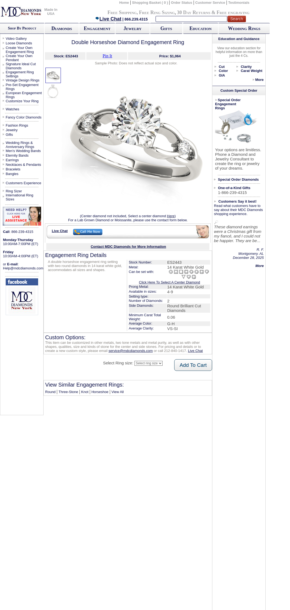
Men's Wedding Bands (23, 151)
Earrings (12, 160)
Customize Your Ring (22, 101)
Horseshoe (99, 392)
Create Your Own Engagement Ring (20, 50)
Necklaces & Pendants (23, 165)
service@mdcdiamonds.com (130, 351)
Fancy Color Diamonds (23, 117)
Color (223, 71)
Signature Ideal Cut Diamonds (21, 66)
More (259, 80)
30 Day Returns (193, 12)
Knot (84, 392)
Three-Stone (68, 392)
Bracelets (13, 169)
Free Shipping (122, 12)
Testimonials (239, 3)
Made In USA (50, 12)
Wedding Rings (244, 28)
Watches (12, 109)
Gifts (166, 28)
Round (50, 392)
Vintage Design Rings (22, 80)
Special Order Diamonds (238, 179)
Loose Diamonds (19, 43)
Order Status (181, 3)
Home (124, 3)
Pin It (107, 56)
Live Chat (108, 19)
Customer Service (210, 3)
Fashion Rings (17, 125)
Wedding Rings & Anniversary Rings (20, 145)
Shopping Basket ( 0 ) (150, 3)
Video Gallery (16, 39)
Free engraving (233, 12)
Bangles (12, 174)
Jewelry (132, 28)
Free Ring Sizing (157, 12)
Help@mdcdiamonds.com (23, 268)
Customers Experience (23, 183)
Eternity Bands (17, 155)
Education (200, 28)
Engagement (97, 28)
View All (117, 392)
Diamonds (61, 28)
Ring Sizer (14, 191)
